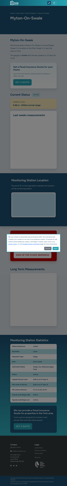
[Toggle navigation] (54, 3)
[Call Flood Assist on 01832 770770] (49, 3)
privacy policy (12, 244)
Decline (47, 248)
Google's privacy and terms (31, 244)
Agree (56, 248)
